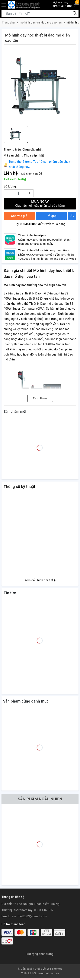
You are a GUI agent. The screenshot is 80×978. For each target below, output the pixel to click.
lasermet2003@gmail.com (29, 916)
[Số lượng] (18, 193)
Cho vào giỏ (19, 216)
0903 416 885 (63, 4)
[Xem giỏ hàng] (76, 5)
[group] (40, 86)
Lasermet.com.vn (48, 973)
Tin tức (10, 593)
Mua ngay (40, 204)
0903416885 (28, 224)
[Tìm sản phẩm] (40, 13)
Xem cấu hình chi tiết (40, 580)
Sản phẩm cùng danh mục (26, 701)
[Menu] (3, 5)
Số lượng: (10, 186)
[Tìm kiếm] (74, 13)
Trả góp (51, 216)
